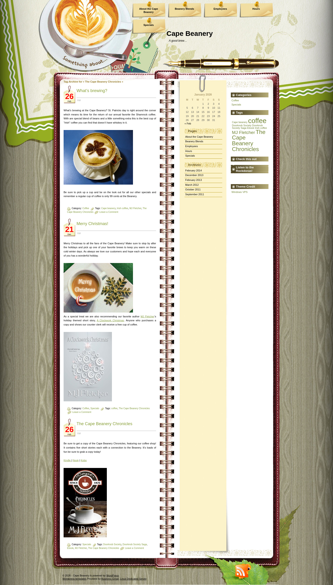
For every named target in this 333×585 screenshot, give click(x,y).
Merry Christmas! (92, 223)
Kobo (84, 460)
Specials (148, 25)
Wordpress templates (74, 578)
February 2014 (193, 170)
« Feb (188, 123)
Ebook (70, 548)
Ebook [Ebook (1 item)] (250, 128)
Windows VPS (239, 192)
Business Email (110, 578)
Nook (76, 460)
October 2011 (193, 189)
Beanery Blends (184, 8)
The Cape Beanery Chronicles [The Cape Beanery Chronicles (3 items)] (248, 140)
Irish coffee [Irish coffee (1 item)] (261, 128)
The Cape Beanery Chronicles (134, 408)
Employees (220, 8)
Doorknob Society (112, 544)
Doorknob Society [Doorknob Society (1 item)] (241, 125)
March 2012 (192, 184)
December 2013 (194, 175)
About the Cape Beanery (148, 10)
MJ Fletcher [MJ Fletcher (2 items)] (243, 132)
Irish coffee (122, 208)
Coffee (85, 208)
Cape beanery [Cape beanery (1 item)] (239, 122)
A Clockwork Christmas (110, 320)
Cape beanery (108, 208)
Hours (256, 8)
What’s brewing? (92, 90)
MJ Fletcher (136, 208)
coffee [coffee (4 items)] (257, 120)
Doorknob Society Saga (135, 544)
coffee (114, 408)
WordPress (112, 575)
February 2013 (193, 180)
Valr (79, 100)
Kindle (67, 460)
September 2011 (194, 194)
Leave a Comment (108, 212)
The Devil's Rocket (235, 177)
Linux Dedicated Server (133, 578)
